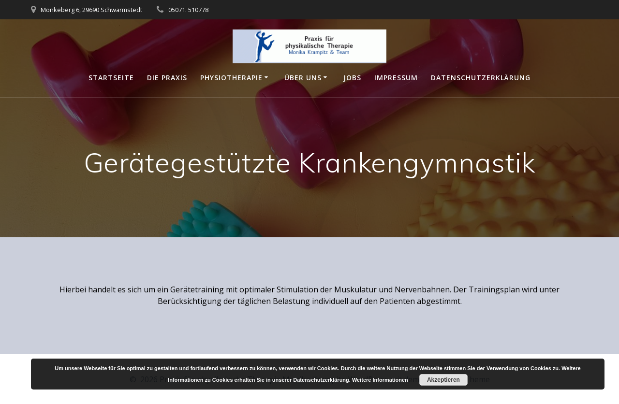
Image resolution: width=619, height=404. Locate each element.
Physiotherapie (231, 77)
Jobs (352, 77)
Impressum (396, 77)
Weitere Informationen (380, 380)
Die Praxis (167, 77)
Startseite (111, 77)
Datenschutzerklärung (481, 77)
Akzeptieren (443, 379)
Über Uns (303, 77)
